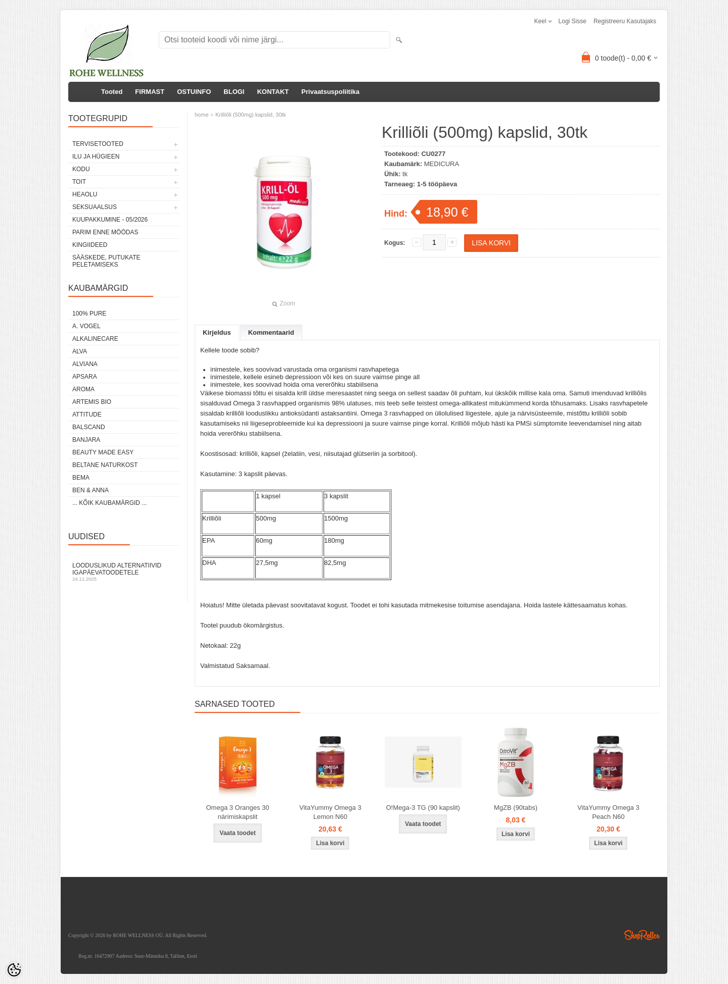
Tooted (111, 91)
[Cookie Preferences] (14, 970)
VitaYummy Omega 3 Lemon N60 (330, 812)
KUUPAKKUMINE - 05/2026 (110, 219)
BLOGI (233, 91)
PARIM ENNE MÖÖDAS (105, 232)
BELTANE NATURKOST (105, 465)
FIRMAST (149, 91)
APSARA (84, 376)
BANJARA (86, 439)
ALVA (79, 351)
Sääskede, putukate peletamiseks (106, 261)
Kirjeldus (217, 332)
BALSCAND (88, 427)
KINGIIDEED (89, 244)
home (202, 115)
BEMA (80, 477)
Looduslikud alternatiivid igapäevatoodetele (123, 572)
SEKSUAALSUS (94, 207)
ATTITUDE (87, 414)
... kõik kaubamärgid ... (109, 502)
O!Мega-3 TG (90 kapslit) (423, 807)
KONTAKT (273, 91)
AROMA (83, 389)
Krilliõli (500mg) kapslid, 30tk (250, 115)
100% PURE (89, 313)
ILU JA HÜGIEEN (95, 156)
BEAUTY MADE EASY (102, 452)
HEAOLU (84, 194)
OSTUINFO (194, 91)
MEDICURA (441, 164)
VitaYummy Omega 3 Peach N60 (608, 812)
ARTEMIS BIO (91, 401)
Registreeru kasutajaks (625, 21)
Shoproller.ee (642, 935)
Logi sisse (572, 21)
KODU (81, 169)
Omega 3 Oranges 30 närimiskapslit (237, 812)
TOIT (79, 181)
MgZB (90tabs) (515, 807)
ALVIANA (85, 364)
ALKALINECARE (95, 338)
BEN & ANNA (90, 490)
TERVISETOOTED (97, 143)
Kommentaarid (271, 332)
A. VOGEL (86, 326)
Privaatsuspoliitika (330, 91)
